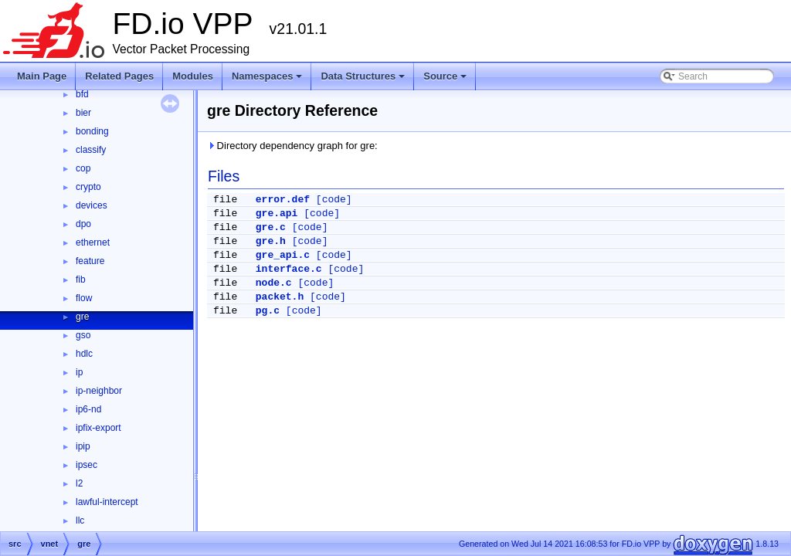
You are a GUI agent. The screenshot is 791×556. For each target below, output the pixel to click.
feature (90, 261)
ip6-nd (88, 409)
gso (83, 335)
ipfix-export (98, 427)
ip (79, 372)
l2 (79, 483)
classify (91, 149)
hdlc (84, 353)
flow (84, 298)
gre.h (271, 241)
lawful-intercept (107, 502)
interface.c (289, 269)
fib (81, 279)
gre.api (277, 213)
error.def (283, 199)
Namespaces (268, 80)
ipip (83, 446)
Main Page (41, 76)
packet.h (280, 297)
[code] (334, 199)
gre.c (271, 227)
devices (91, 205)
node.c (274, 283)
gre (82, 316)
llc (80, 520)
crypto (88, 186)
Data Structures (364, 80)
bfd (82, 94)
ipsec (86, 464)
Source (446, 80)
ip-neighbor (99, 390)
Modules (192, 76)
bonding (92, 131)
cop (83, 168)
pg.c (268, 311)
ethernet (93, 242)
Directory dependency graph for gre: (292, 145)
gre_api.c (283, 255)
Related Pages (119, 76)
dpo (83, 224)
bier (83, 112)
